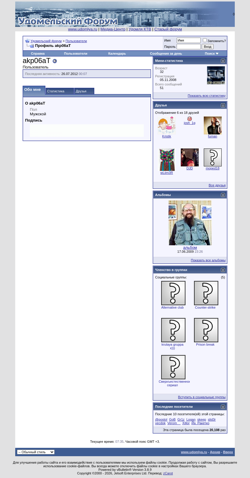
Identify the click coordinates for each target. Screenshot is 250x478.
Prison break (205, 344)
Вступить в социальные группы (202, 397)
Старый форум (168, 29)
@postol (161, 419)
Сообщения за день (166, 53)
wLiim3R (167, 172)
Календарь (117, 53)
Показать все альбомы (208, 260)
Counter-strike (205, 307)
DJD (189, 168)
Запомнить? (214, 41)
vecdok (160, 423)
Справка (38, 53)
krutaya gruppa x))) (172, 346)
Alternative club (172, 307)
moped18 (213, 168)
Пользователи (76, 41)
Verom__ (173, 423)
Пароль (169, 46)
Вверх (228, 452)
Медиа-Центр (113, 29)
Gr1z (181, 419)
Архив (215, 452)
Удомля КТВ (140, 29)
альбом (190, 247)
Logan (191, 419)
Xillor (185, 423)
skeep (201, 419)
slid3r (212, 419)
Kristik (166, 136)
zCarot (168, 473)
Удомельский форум (46, 41)
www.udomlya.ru (82, 29)
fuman (212, 136)
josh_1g (189, 123)
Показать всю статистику (207, 95)
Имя (167, 40)
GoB (172, 419)
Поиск (210, 53)
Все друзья (217, 185)
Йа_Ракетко (200, 423)
